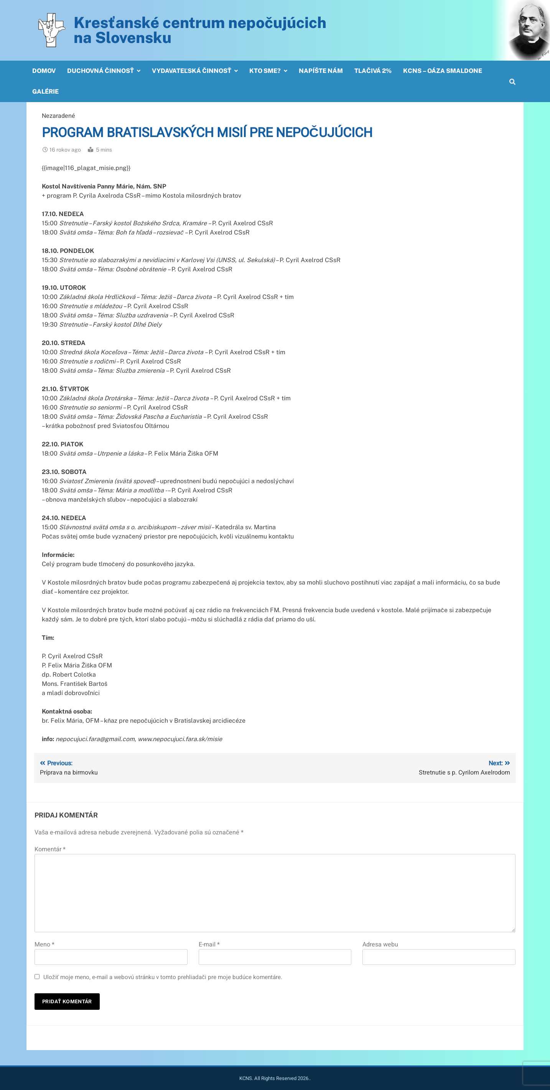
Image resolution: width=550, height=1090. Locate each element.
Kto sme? (265, 70)
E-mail (209, 944)
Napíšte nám (321, 70)
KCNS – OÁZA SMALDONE (442, 70)
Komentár (50, 849)
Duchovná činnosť (100, 70)
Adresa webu (380, 944)
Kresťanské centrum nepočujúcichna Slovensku (200, 29)
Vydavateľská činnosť (191, 70)
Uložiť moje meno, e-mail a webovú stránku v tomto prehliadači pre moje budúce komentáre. (162, 977)
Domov (44, 70)
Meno (44, 944)
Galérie (45, 91)
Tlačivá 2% (373, 70)
